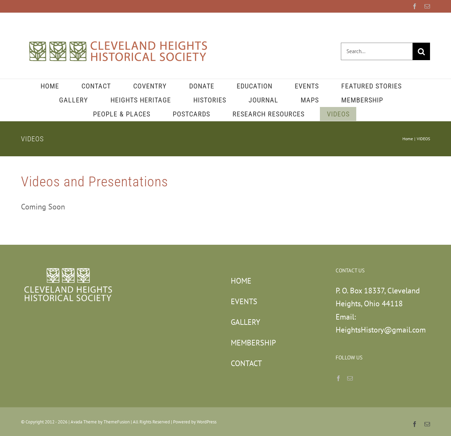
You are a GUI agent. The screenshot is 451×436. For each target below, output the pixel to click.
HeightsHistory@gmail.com (381, 330)
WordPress (206, 422)
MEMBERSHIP (253, 343)
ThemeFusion (116, 422)
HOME (241, 281)
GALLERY (245, 322)
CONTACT (246, 363)
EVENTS (244, 301)
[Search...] (377, 51)
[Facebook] (338, 378)
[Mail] (350, 378)
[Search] (421, 51)
